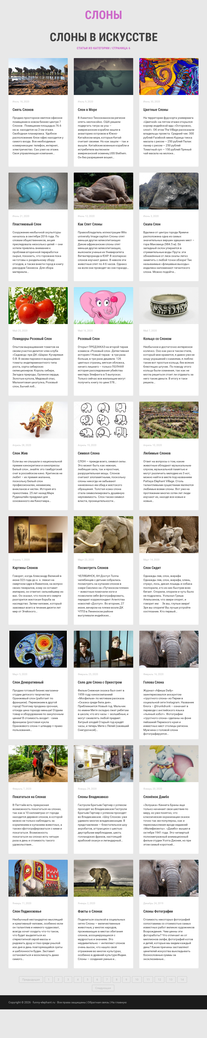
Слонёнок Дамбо (156, 825)
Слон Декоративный (28, 711)
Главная (79, 40)
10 (136, 1008)
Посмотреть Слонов (93, 596)
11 (148, 1008)
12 (159, 1008)
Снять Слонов (23, 138)
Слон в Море (87, 138)
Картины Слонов (25, 596)
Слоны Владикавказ (93, 825)
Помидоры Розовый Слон (32, 367)
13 (170, 1008)
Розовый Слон (89, 367)
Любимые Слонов (157, 482)
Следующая (103, 1016)
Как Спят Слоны (90, 253)
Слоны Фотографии (158, 940)
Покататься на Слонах (29, 825)
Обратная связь (98, 1031)
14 (182, 1008)
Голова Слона (153, 711)
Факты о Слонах (90, 940)
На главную (119, 1031)
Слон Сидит (152, 596)
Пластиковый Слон (27, 253)
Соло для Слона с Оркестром (100, 711)
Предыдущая (31, 1008)
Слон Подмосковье (27, 940)
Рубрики (99, 40)
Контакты (120, 40)
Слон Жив (20, 482)
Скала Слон (152, 253)
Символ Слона (88, 482)
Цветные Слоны (155, 138)
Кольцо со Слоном (157, 367)
